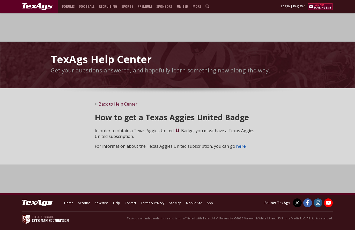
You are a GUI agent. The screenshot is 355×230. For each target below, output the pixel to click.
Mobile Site (194, 203)
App (210, 203)
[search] (208, 6)
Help (116, 203)
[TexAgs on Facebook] (307, 202)
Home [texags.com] (68, 203)
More (197, 6)
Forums (68, 6)
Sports (127, 6)
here (241, 146)
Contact (130, 203)
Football (86, 6)
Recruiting (108, 6)
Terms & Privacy (152, 203)
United (182, 6)
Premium (145, 6)
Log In (285, 6)
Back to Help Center (118, 104)
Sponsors (164, 6)
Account (84, 203)
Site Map (175, 203)
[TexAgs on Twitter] (297, 202)
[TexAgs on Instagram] (318, 202)
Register (299, 6)
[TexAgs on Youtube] (328, 202)
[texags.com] (37, 6)
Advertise (101, 203)
